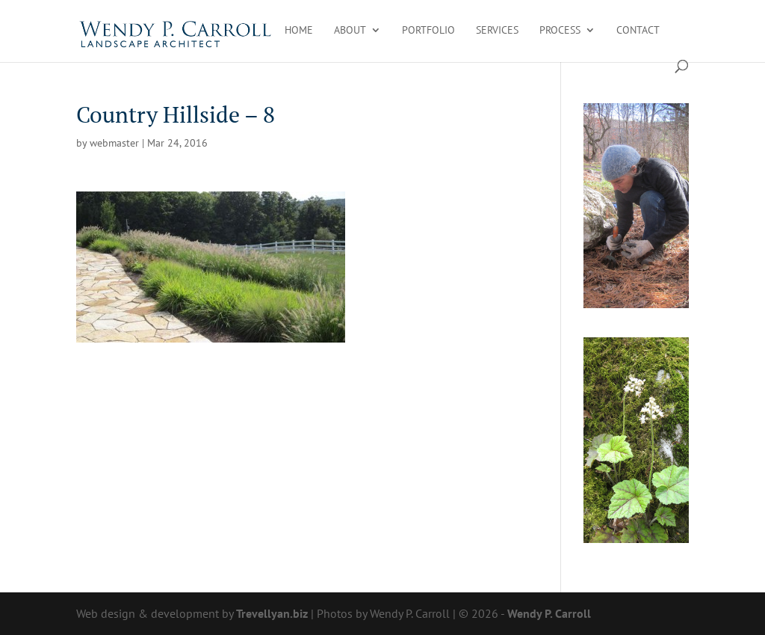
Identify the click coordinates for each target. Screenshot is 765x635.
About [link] (350, 31)
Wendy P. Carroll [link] (549, 613)
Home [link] (299, 31)
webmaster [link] (114, 143)
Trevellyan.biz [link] (272, 613)
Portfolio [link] (428, 31)
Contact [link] (638, 31)
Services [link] (497, 31)
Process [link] (559, 31)
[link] (176, 29)
